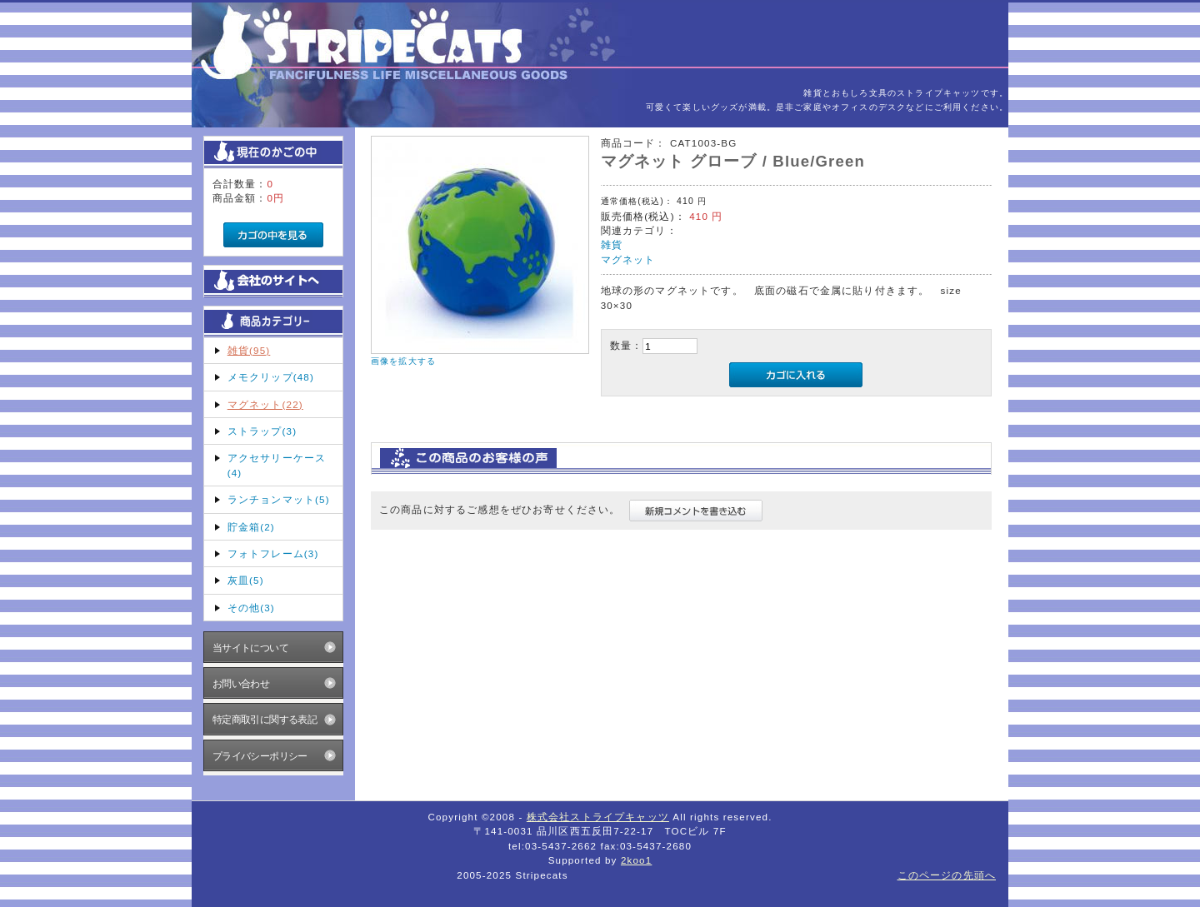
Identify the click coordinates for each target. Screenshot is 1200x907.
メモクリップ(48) (271, 376)
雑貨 (611, 244)
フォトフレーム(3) (273, 553)
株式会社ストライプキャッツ (598, 816)
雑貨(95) (249, 350)
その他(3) (251, 607)
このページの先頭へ (947, 875)
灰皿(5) (246, 580)
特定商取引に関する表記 (265, 719)
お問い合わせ (241, 683)
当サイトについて (250, 647)
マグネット (628, 259)
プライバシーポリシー (260, 755)
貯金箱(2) (251, 526)
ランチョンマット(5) (279, 499)
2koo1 (636, 860)
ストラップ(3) (262, 431)
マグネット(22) (265, 404)
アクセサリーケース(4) (277, 464)
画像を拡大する (403, 361)
